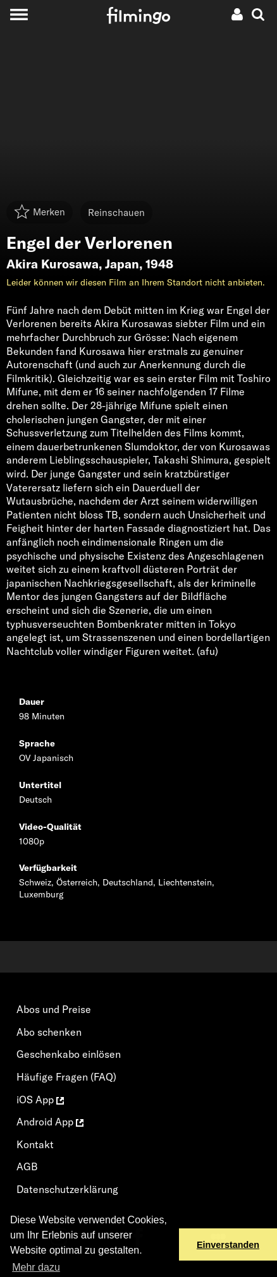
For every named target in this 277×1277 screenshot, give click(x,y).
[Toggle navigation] (18, 14)
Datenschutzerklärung (67, 1189)
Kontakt (35, 1144)
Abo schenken (49, 1032)
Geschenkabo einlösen (68, 1054)
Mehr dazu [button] (36, 1267)
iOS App (40, 1099)
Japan (122, 264)
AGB (27, 1166)
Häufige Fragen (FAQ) (66, 1076)
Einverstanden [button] (228, 1245)
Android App (49, 1121)
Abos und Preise (53, 1009)
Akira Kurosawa (52, 264)
